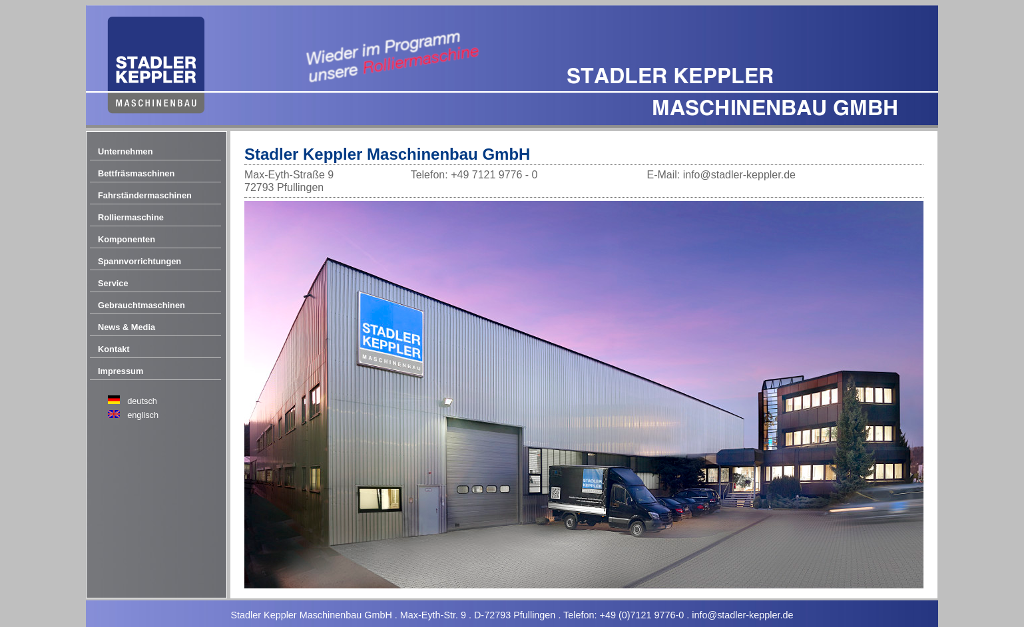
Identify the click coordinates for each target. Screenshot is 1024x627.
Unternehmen (125, 151)
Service (113, 283)
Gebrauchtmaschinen (141, 305)
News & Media (126, 327)
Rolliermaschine (131, 217)
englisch (142, 415)
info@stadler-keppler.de (742, 615)
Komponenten (126, 239)
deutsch (142, 401)
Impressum (120, 371)
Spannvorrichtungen (139, 261)
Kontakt (114, 349)
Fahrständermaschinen (145, 195)
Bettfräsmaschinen (136, 173)
